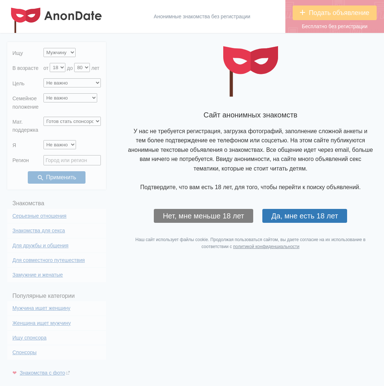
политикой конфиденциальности (266, 246)
